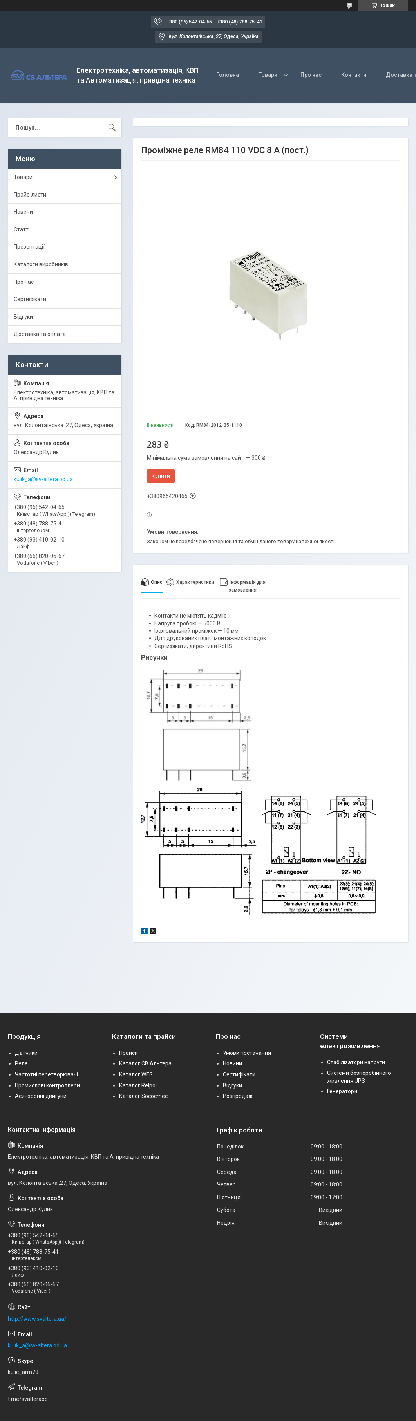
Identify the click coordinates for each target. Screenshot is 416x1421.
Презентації (29, 247)
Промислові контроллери (47, 1085)
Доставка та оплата (40, 334)
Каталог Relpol (138, 1085)
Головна (227, 75)
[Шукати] (112, 127)
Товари (268, 75)
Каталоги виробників (41, 264)
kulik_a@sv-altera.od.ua (43, 479)
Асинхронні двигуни (41, 1096)
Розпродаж (238, 1096)
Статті (22, 229)
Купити (161, 476)
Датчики (26, 1053)
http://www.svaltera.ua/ (37, 1319)
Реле (21, 1063)
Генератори (342, 1091)
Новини (23, 212)
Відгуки (23, 317)
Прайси (128, 1053)
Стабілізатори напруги (356, 1062)
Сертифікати (30, 299)
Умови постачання (247, 1053)
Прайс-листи (30, 194)
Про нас (311, 75)
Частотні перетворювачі (46, 1074)
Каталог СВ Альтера (145, 1063)
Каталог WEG (136, 1074)
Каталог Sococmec (143, 1096)
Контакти (353, 75)
